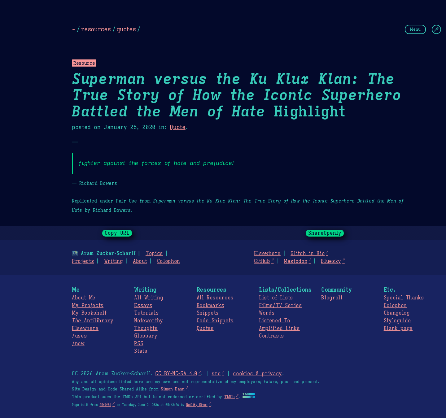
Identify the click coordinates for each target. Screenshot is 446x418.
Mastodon (295, 261)
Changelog (397, 313)
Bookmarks (210, 306)
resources (96, 29)
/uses (79, 336)
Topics (154, 253)
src (216, 374)
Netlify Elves (197, 405)
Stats (140, 351)
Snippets (208, 313)
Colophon (168, 261)
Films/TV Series (280, 306)
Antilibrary (92, 321)
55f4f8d (105, 405)
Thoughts (145, 328)
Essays (143, 306)
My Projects (87, 306)
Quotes (205, 328)
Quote (177, 127)
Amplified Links (279, 328)
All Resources (215, 298)
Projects (83, 261)
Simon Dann (172, 389)
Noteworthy (148, 321)
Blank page (398, 328)
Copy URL (117, 233)
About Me (83, 298)
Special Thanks (404, 298)
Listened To (274, 321)
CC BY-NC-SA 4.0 (176, 374)
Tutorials (146, 313)
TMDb (229, 396)
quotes (126, 29)
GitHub (262, 261)
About (140, 261)
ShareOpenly (324, 233)
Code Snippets (215, 321)
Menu (415, 29)
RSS (138, 344)
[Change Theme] (436, 29)
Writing (113, 261)
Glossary (145, 336)
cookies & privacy (257, 374)
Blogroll (331, 298)
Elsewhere (267, 253)
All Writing (148, 298)
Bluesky (331, 261)
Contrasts (271, 336)
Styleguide (397, 321)
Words (266, 313)
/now (78, 344)
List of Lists (276, 298)
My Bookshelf (89, 313)
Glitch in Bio (308, 253)
